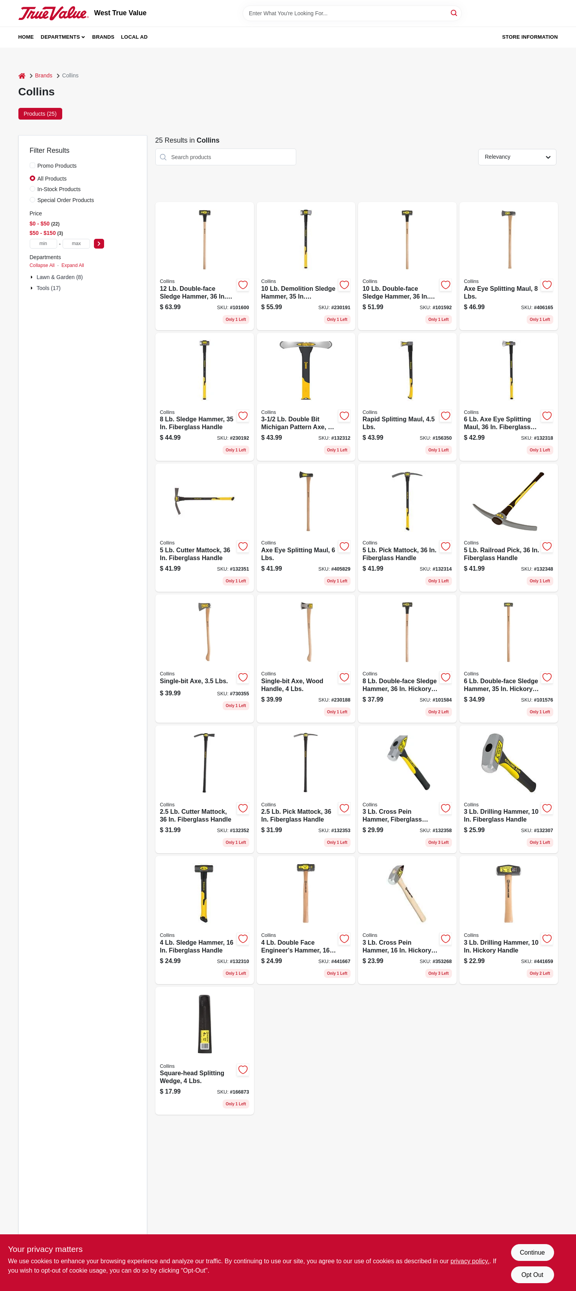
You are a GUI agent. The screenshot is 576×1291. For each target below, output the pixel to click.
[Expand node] (32, 277)
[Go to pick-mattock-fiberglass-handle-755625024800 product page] (407, 528)
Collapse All (42, 265)
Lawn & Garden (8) (60, 277)
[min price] (43, 244)
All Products (52, 179)
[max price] (76, 244)
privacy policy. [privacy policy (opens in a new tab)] (469, 1261)
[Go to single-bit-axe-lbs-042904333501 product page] (204, 658)
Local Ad (134, 37)
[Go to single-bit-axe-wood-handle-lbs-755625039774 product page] (306, 658)
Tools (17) (49, 288)
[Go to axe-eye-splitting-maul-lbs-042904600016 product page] (306, 528)
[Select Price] (99, 244)
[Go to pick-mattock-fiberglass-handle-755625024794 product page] (306, 789)
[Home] (21, 76)
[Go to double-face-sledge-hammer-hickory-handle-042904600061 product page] (508, 658)
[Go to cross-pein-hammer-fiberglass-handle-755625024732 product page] (407, 789)
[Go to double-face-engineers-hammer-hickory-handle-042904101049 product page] (306, 920)
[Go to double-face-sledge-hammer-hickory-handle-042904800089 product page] (407, 658)
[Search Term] (352, 13)
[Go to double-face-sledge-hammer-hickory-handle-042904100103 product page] (407, 266)
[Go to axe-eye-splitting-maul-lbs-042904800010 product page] (508, 266)
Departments (60, 37)
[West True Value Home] (53, 13)
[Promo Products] (32, 165)
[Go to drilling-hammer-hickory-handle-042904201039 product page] (508, 920)
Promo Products (57, 166)
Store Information (530, 37)
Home (26, 37)
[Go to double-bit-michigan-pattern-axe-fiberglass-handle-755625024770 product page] (306, 397)
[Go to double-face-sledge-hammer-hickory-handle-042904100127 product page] (204, 266)
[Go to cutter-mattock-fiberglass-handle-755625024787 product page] (204, 789)
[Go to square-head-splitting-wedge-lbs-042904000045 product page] (204, 1051)
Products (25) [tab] (40, 114)
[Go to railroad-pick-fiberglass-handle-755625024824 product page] (508, 528)
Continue (532, 1252)
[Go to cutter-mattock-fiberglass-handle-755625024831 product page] (204, 528)
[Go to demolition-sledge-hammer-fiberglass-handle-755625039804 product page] (306, 266)
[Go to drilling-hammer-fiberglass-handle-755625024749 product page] (508, 789)
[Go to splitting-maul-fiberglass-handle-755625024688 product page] (508, 397)
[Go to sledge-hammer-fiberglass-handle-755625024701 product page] (204, 920)
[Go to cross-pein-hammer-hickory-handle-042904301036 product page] (407, 920)
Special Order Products (66, 200)
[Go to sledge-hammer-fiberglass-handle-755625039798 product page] (204, 397)
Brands (103, 37)
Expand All (72, 265)
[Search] (454, 12)
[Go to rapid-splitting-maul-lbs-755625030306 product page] (407, 397)
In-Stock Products (59, 189)
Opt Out (532, 1274)
